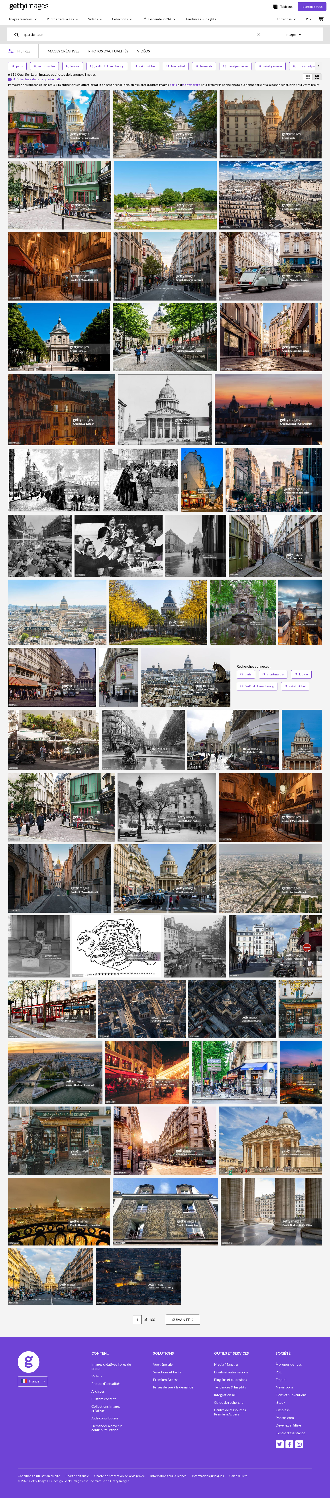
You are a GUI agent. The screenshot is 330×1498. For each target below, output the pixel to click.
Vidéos (96, 1376)
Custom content (103, 1399)
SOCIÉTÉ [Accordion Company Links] (283, 1353)
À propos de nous (289, 1364)
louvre (72, 66)
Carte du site (238, 1476)
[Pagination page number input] (137, 1319)
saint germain (270, 66)
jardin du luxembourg (107, 66)
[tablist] (98, 51)
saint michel (145, 66)
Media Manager (226, 1364)
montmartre (44, 66)
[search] (18, 34)
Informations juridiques (208, 1476)
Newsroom (284, 1387)
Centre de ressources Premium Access (230, 1412)
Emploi (281, 1380)
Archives (98, 1391)
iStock (280, 1402)
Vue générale (163, 1364)
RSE (279, 1372)
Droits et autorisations (231, 1372)
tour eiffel (176, 66)
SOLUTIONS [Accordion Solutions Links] (163, 1353)
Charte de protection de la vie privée (119, 1476)
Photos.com (285, 1418)
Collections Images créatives (105, 1408)
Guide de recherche (228, 1402)
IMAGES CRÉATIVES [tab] (63, 51)
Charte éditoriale (77, 1476)
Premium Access (165, 1380)
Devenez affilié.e (288, 1425)
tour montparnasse (308, 66)
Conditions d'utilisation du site (39, 1476)
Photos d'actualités (105, 1384)
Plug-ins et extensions (230, 1380)
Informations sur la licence (168, 1476)
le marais (204, 66)
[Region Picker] (33, 1381)
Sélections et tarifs (167, 1372)
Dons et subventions (291, 1395)
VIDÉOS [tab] (143, 51)
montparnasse (235, 66)
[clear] (260, 34)
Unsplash (283, 1410)
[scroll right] (318, 66)
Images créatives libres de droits (111, 1366)
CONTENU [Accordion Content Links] (100, 1353)
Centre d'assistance (290, 1433)
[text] (139, 34)
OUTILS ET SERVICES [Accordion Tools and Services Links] (231, 1353)
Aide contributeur (104, 1418)
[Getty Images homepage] (29, 6)
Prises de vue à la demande (173, 1387)
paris (17, 66)
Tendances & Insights (230, 1387)
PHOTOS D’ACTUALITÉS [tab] (108, 51)
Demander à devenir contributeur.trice (106, 1428)
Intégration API (226, 1395)
